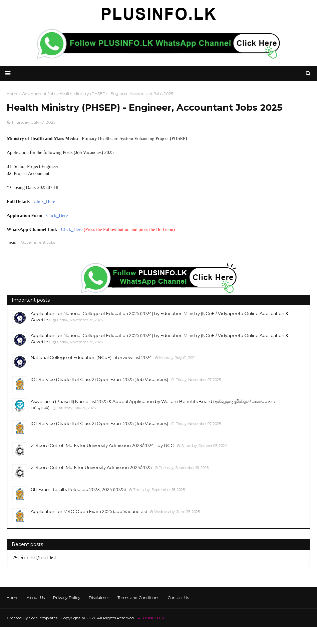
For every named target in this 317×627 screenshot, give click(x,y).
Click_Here (44, 201)
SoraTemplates (43, 617)
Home (12, 597)
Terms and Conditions (138, 597)
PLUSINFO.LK (150, 617)
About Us (36, 597)
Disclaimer (99, 597)
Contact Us (178, 597)
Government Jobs (38, 242)
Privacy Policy (66, 597)
